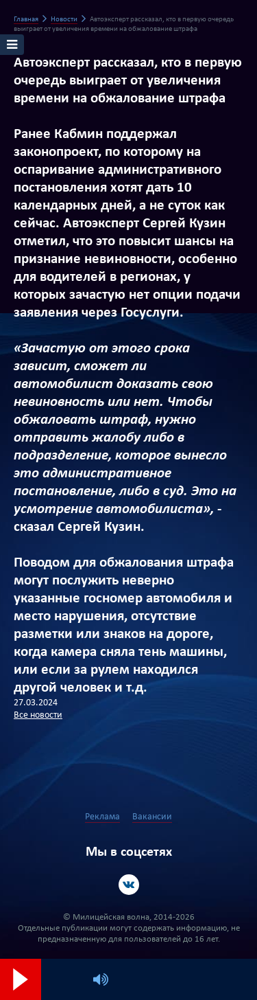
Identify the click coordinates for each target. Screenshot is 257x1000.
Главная (26, 19)
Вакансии (152, 817)
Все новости (38, 715)
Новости (64, 19)
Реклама (102, 817)
